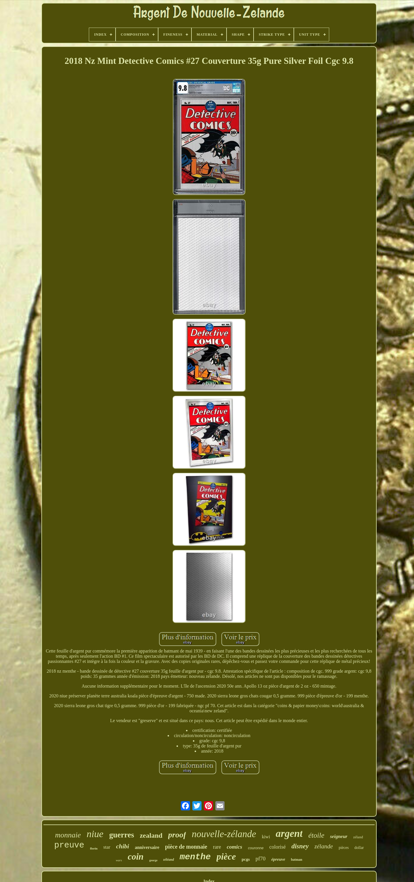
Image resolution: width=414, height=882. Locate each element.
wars (119, 860)
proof (177, 834)
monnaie (68, 835)
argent (289, 833)
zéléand (168, 860)
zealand (151, 835)
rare (217, 847)
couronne (255, 848)
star (106, 847)
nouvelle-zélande (224, 834)
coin (135, 857)
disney (300, 846)
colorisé (277, 847)
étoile (316, 835)
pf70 (261, 859)
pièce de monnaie (186, 846)
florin (93, 848)
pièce (226, 856)
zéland (358, 837)
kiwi (266, 836)
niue (95, 834)
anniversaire (147, 847)
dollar (359, 847)
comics (234, 847)
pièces (344, 847)
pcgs (245, 859)
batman (296, 860)
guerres (121, 835)
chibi (122, 846)
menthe (195, 857)
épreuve (278, 859)
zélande (324, 846)
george (153, 860)
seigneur (338, 836)
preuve (69, 845)
